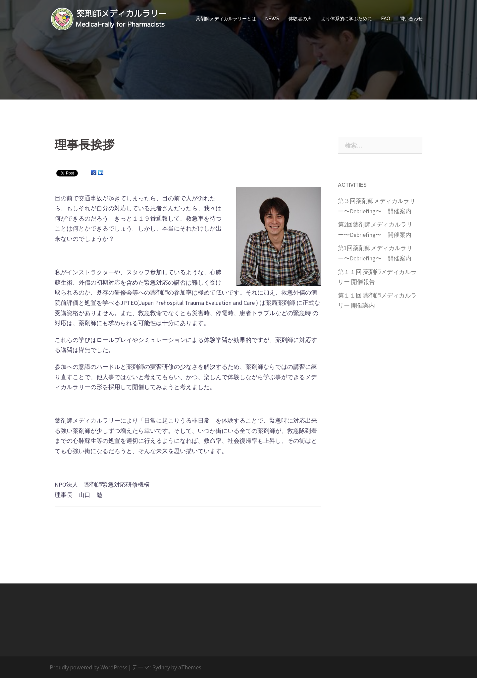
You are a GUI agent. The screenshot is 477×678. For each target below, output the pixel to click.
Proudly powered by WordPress (89, 667)
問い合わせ (411, 18)
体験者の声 (300, 18)
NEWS (272, 18)
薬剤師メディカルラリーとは (226, 18)
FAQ (385, 18)
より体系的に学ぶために (346, 18)
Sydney (161, 667)
